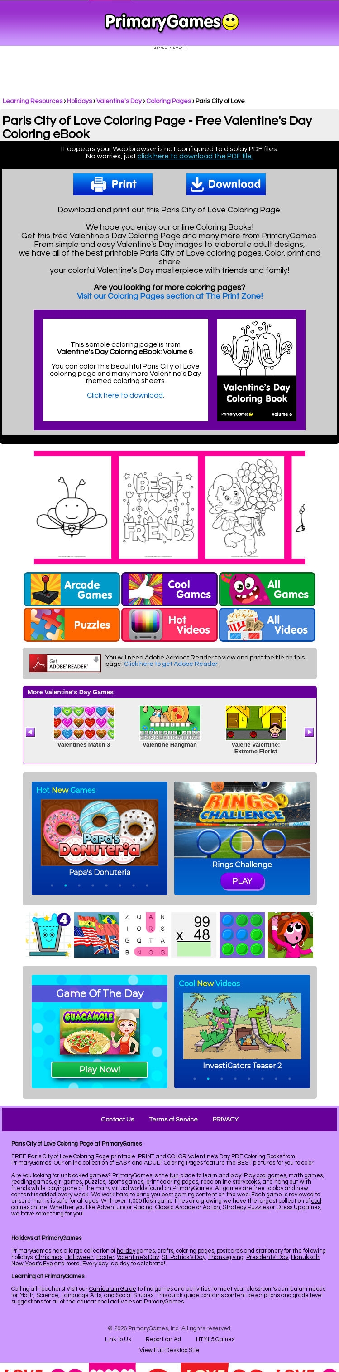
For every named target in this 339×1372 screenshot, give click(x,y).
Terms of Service (173, 1119)
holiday (126, 1251)
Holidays (79, 101)
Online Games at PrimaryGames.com (172, 23)
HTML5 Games (215, 1339)
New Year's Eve (32, 1263)
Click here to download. (125, 395)
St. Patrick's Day (183, 1257)
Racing (143, 1207)
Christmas (48, 1257)
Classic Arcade (175, 1207)
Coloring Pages (168, 101)
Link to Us (118, 1339)
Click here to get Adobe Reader (170, 664)
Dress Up (289, 1207)
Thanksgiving (226, 1257)
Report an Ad (163, 1339)
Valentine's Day (119, 101)
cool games (271, 1175)
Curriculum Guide (112, 1289)
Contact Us (117, 1119)
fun (174, 1175)
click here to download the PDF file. (195, 156)
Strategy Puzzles (246, 1207)
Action (211, 1207)
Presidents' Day (267, 1257)
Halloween (79, 1257)
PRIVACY (226, 1119)
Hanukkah (305, 1257)
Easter (105, 1257)
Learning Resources (32, 101)
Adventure (111, 1207)
